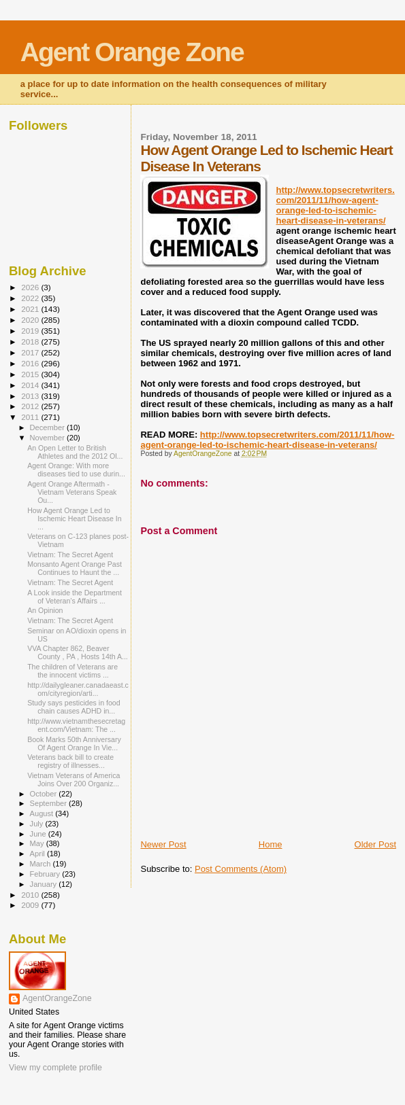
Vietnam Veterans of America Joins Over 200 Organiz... (73, 779)
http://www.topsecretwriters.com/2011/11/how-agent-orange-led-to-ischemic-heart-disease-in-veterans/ (335, 205)
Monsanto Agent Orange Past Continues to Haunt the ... (74, 568)
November (48, 438)
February (46, 874)
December (48, 427)
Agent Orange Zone (132, 52)
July (38, 824)
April (38, 853)
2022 (31, 298)
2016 (31, 363)
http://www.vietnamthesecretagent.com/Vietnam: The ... (76, 725)
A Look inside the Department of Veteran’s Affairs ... (74, 597)
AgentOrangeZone (57, 998)
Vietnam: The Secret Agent (70, 554)
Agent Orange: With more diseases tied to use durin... (76, 469)
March (41, 864)
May (38, 843)
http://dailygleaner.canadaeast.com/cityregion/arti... (78, 689)
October (44, 794)
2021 (31, 308)
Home (270, 844)
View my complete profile (55, 1067)
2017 (31, 352)
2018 (31, 341)
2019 (31, 330)
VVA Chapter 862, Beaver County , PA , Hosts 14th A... (77, 652)
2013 (31, 395)
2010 (31, 894)
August (43, 813)
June (39, 834)
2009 (31, 904)
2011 (31, 417)
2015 (31, 374)
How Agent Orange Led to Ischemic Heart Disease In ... (74, 518)
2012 (31, 406)
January (44, 884)
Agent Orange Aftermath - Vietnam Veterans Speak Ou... (71, 492)
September (49, 803)
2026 (31, 287)
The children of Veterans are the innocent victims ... (72, 671)
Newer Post (163, 844)
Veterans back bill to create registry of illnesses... (70, 761)
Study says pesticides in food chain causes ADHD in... (73, 707)
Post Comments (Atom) (241, 869)
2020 (31, 319)
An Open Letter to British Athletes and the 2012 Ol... (75, 452)
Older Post (375, 844)
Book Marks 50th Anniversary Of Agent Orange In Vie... (74, 743)
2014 (31, 385)
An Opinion (45, 610)
